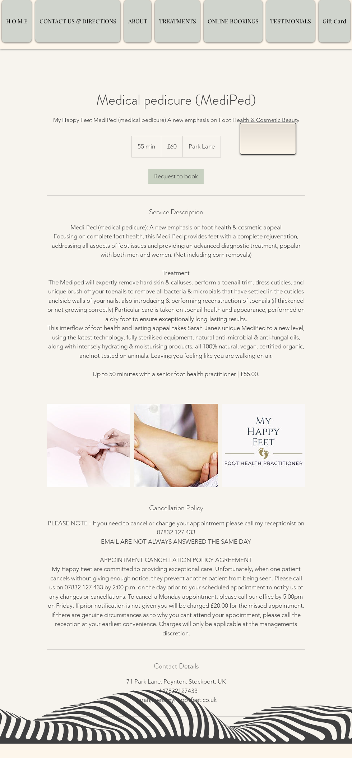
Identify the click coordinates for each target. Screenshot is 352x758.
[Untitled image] (88, 445)
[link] (176, 176)
